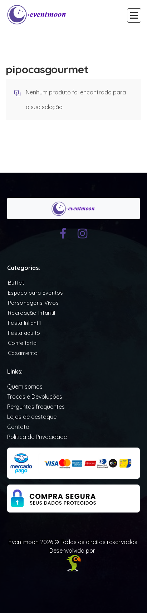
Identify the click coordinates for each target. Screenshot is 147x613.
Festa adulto (24, 332)
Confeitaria (22, 343)
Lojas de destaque (32, 416)
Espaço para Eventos (35, 292)
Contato (18, 426)
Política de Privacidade (37, 436)
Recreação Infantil (31, 312)
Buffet (16, 282)
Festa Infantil (24, 322)
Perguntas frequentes (36, 406)
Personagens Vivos (33, 302)
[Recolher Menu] (134, 15)
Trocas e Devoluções (34, 396)
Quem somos (25, 386)
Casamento (23, 353)
